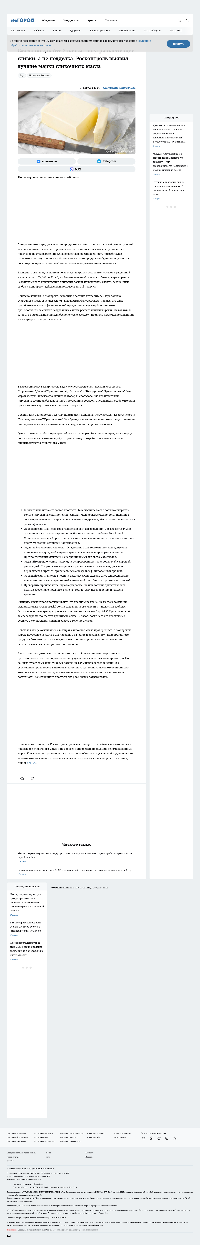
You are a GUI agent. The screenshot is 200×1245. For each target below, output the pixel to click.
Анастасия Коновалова (119, 87)
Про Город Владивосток (44, 1141)
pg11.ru (31, 763)
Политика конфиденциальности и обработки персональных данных (36, 1217)
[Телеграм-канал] (106, 161)
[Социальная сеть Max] (76, 169)
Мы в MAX (176, 30)
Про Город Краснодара (70, 1141)
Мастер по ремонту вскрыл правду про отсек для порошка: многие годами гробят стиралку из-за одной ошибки (76, 857)
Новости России (39, 75)
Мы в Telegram (152, 30)
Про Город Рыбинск (69, 1137)
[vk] (22, 778)
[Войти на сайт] (187, 20)
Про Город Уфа (93, 1137)
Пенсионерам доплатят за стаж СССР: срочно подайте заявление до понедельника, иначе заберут (76, 872)
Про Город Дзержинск (16, 1133)
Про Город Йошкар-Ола (17, 1137)
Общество (48, 20)
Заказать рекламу (100, 30)
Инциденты (71, 20)
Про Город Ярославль (16, 1141)
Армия (91, 20)
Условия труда (13, 1157)
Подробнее (103, 1213)
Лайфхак (39, 30)
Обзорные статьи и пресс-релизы (21, 1153)
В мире (57, 30)
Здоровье (75, 30)
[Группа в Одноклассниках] (151, 1138)
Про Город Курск (41, 1137)
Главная (10, 1161)
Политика (111, 20)
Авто (48, 1157)
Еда (22, 75)
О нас (48, 1153)
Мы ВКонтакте (127, 30)
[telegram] (33, 778)
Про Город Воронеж (96, 1133)
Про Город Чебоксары (43, 1133)
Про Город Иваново (122, 1133)
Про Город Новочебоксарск (72, 1133)
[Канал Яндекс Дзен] (167, 1138)
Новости (89, 1157)
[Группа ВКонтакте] (47, 161)
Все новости (18, 30)
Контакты (89, 1153)
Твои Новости (120, 1137)
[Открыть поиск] (179, 20)
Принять (178, 43)
